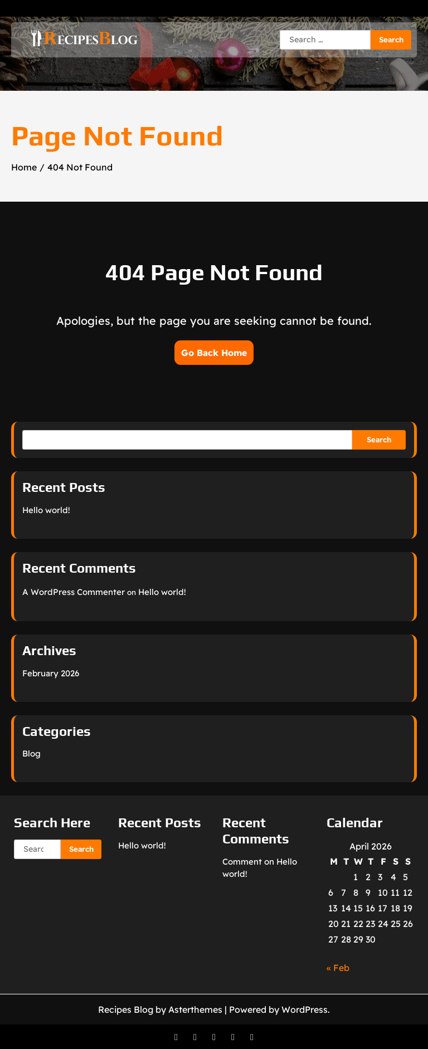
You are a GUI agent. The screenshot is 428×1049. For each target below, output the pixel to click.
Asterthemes (195, 1009)
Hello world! (46, 510)
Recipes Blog (125, 1009)
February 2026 (50, 673)
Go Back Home (214, 352)
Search (379, 439)
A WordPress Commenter (73, 592)
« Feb (338, 967)
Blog (31, 753)
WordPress (304, 1009)
